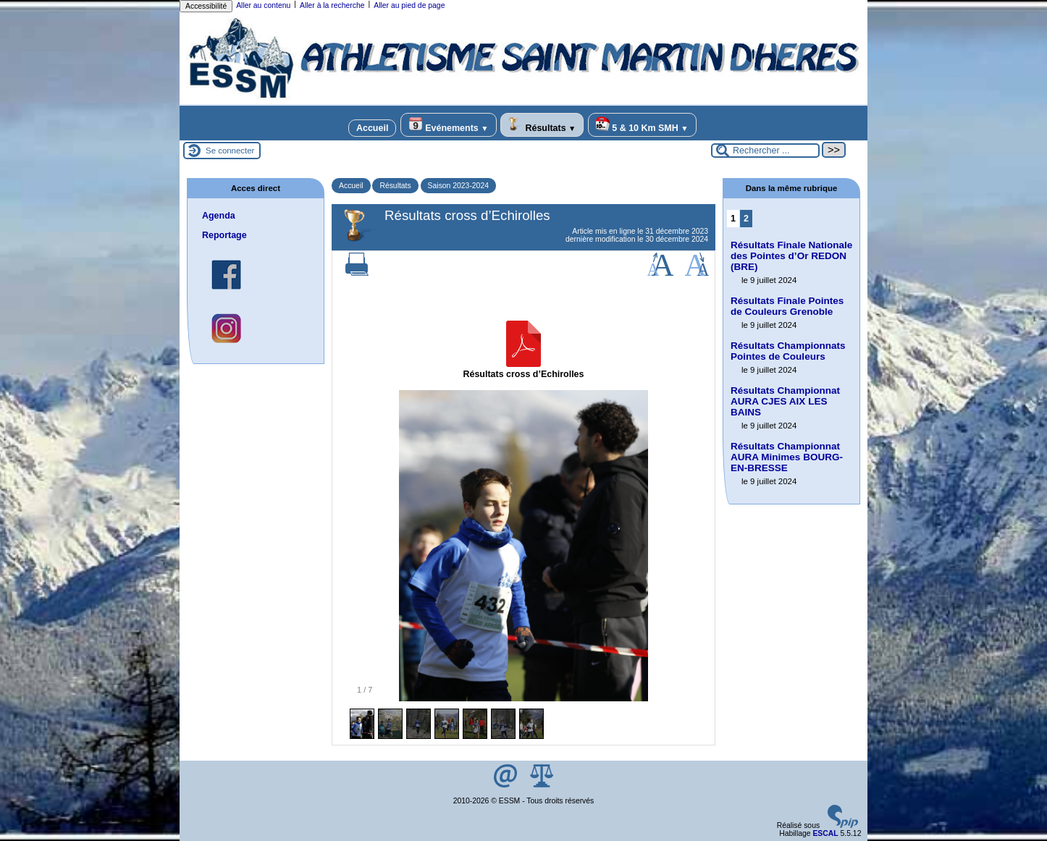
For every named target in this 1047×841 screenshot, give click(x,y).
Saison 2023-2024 (458, 186)
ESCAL (825, 833)
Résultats (542, 125)
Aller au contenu (263, 5)
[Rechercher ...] (765, 150)
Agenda (218, 216)
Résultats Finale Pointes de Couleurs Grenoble (787, 306)
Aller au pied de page (409, 5)
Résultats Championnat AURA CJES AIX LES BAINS (785, 401)
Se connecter (230, 150)
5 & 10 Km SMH (642, 125)
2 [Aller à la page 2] (746, 219)
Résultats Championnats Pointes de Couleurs (788, 351)
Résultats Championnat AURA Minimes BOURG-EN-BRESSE (787, 457)
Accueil (372, 128)
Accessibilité (206, 6)
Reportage (224, 235)
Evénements (448, 125)
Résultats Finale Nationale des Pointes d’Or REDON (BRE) (791, 256)
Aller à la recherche (332, 5)
